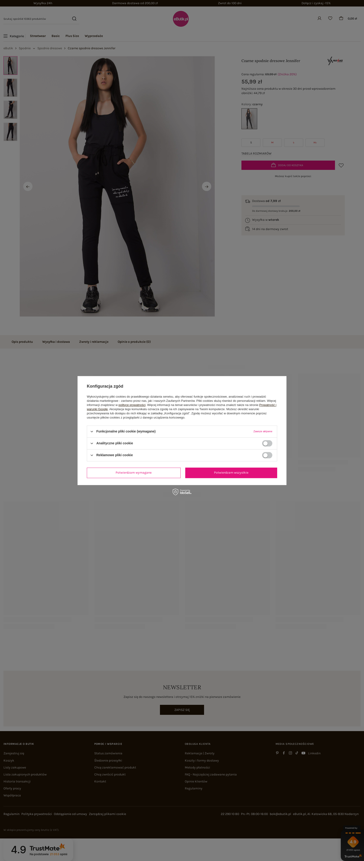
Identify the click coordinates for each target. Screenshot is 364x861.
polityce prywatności (132, 405)
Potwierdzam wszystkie (231, 473)
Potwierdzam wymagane (134, 473)
